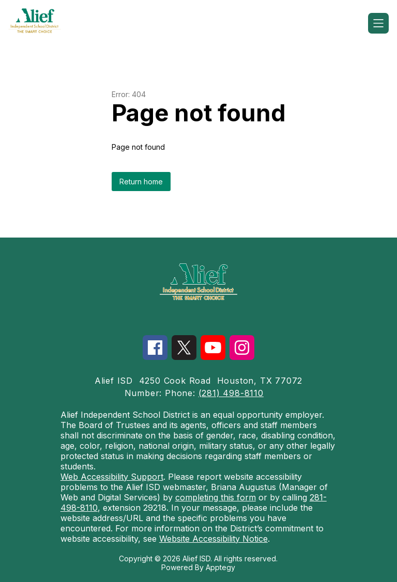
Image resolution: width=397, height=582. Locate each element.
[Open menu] (378, 23)
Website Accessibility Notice (213, 538)
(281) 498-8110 (231, 393)
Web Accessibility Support (111, 476)
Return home (141, 181)
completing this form (215, 497)
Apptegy (220, 567)
